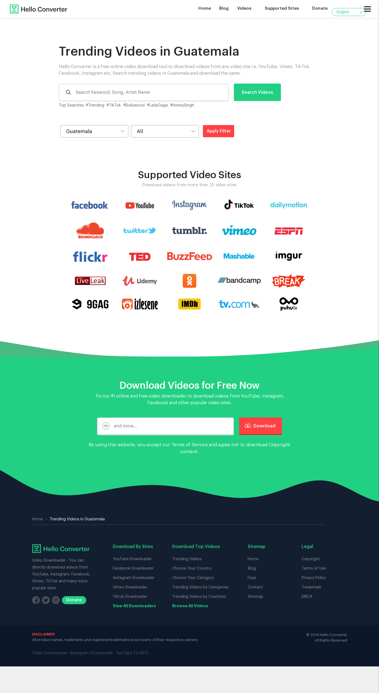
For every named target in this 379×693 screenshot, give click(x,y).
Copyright (280, 445)
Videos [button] (244, 8)
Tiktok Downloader (130, 597)
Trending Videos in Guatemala (149, 51)
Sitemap (255, 597)
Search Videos (257, 92)
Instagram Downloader (134, 578)
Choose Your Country (191, 568)
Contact (255, 587)
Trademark (311, 587)
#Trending (95, 105)
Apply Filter (219, 131)
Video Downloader (49, 653)
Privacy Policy (314, 578)
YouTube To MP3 (132, 653)
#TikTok (114, 105)
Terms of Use (314, 568)
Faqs (252, 578)
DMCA (307, 597)
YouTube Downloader (132, 559)
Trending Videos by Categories (200, 587)
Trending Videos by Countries (199, 597)
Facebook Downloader (133, 568)
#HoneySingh (182, 105)
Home (204, 8)
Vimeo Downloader (130, 587)
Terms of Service (189, 445)
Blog (224, 8)
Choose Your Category (193, 578)
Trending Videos (187, 559)
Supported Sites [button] (282, 8)
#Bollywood (134, 105)
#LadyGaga (157, 105)
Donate (320, 8)
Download (261, 426)
